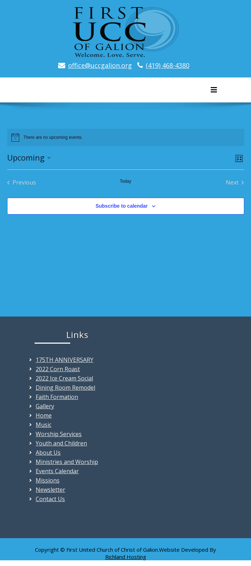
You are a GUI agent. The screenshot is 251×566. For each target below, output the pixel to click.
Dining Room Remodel (65, 387)
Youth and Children (61, 443)
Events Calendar (57, 471)
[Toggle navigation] (214, 90)
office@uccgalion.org (100, 65)
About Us (48, 452)
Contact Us (50, 498)
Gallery (45, 406)
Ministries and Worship (67, 461)
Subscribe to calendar (122, 206)
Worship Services (59, 434)
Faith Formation (57, 396)
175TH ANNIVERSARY (64, 359)
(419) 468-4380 (167, 65)
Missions (48, 480)
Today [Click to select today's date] (125, 181)
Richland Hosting (125, 556)
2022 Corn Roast (58, 369)
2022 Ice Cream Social (64, 378)
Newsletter (50, 489)
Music (43, 424)
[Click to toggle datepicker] (29, 158)
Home (44, 415)
